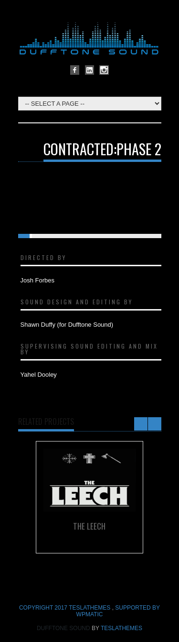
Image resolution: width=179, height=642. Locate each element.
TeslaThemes (121, 628)
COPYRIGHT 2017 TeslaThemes (65, 607)
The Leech (89, 526)
